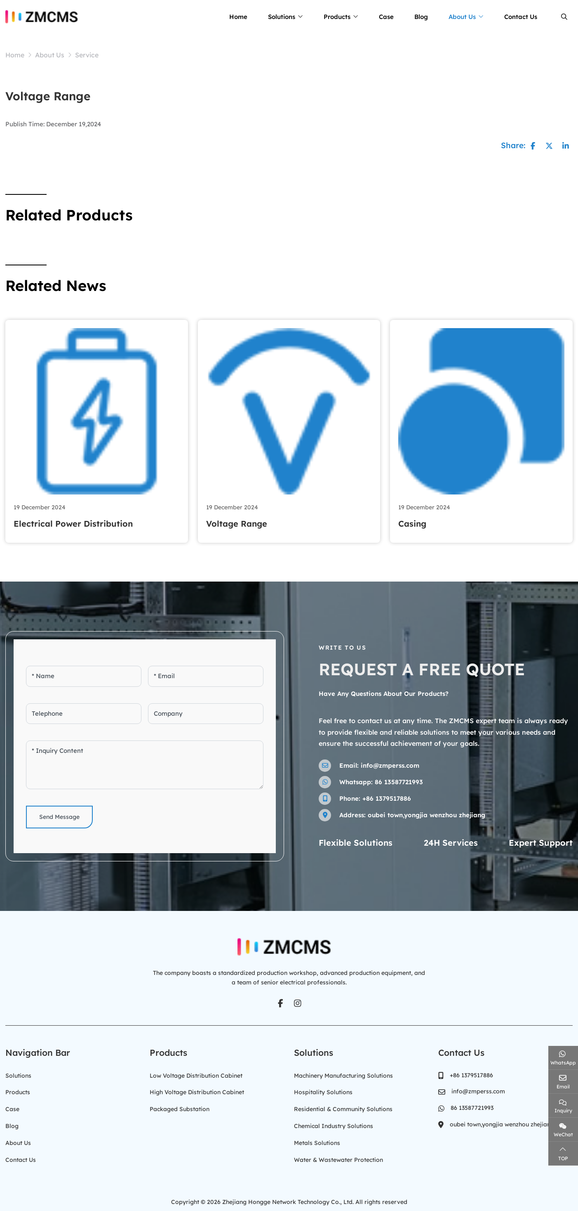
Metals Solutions (317, 1140)
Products (337, 17)
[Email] (205, 676)
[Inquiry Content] (144, 764)
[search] (563, 17)
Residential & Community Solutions (343, 1108)
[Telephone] (83, 713)
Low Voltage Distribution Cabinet (196, 1075)
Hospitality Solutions (323, 1091)
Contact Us (520, 17)
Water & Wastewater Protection (338, 1157)
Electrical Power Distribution (73, 523)
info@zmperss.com (390, 765)
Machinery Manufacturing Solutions (343, 1075)
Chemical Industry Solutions (333, 1124)
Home (238, 17)
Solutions (281, 17)
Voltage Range (236, 523)
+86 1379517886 (386, 798)
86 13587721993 (399, 781)
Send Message (59, 817)
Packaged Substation (179, 1108)
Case (386, 17)
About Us (462, 17)
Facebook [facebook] (280, 1003)
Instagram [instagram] (297, 1003)
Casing (412, 523)
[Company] (205, 713)
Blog (421, 17)
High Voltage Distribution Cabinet (197, 1091)
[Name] (83, 676)
